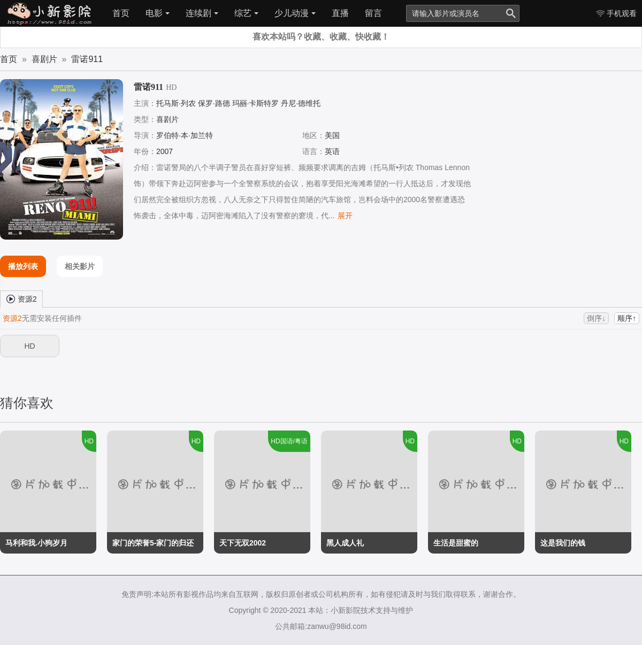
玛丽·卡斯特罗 (255, 103)
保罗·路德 (214, 103)
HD (29, 346)
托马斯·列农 (176, 103)
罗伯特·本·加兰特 (184, 135)
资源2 (21, 298)
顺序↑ (626, 318)
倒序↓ (596, 318)
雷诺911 (87, 59)
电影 (158, 13)
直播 (340, 13)
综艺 (246, 13)
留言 (373, 13)
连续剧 (202, 13)
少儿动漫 (295, 13)
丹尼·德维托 (300, 103)
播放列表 (23, 266)
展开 (345, 215)
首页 (120, 13)
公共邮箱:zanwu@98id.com (320, 626)
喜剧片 (44, 59)
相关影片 (80, 266)
